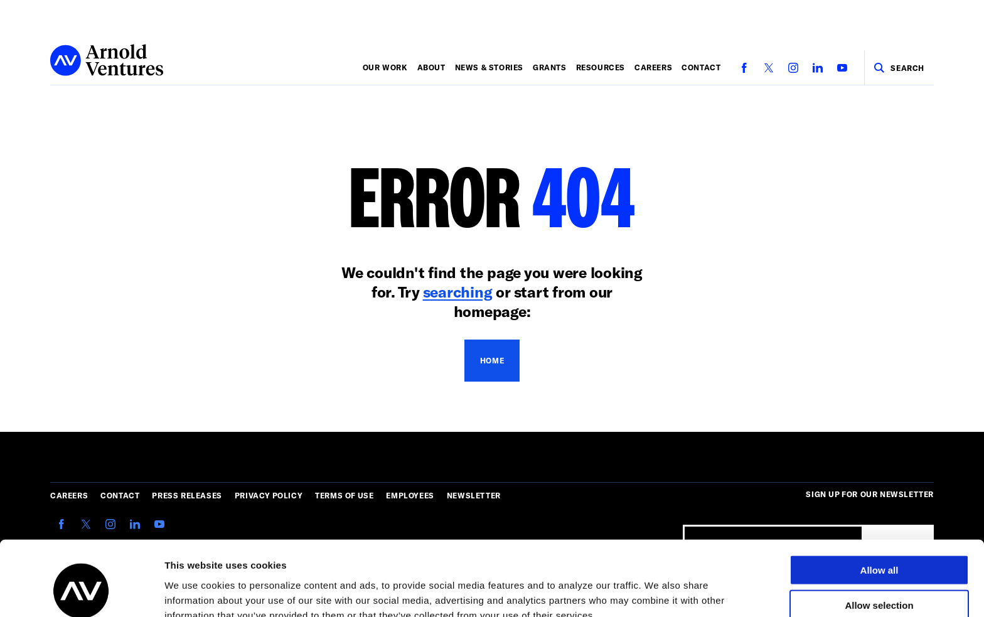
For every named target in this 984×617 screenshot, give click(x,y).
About (431, 67)
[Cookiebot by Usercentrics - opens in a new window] (81, 592)
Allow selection (879, 542)
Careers (653, 67)
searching (458, 291)
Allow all (879, 506)
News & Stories (489, 67)
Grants (550, 67)
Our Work (385, 67)
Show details (658, 592)
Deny (879, 577)
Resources (600, 67)
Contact (701, 67)
